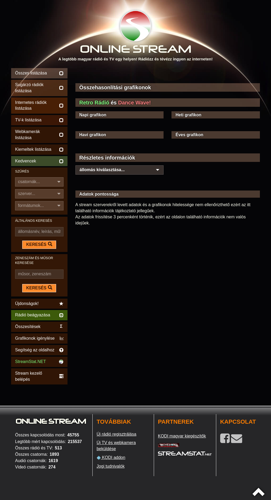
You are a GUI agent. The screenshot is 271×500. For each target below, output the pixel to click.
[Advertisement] (167, 74)
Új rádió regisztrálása (116, 434)
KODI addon (111, 457)
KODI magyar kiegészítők (182, 436)
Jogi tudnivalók (111, 466)
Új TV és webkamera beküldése (116, 445)
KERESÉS (39, 244)
